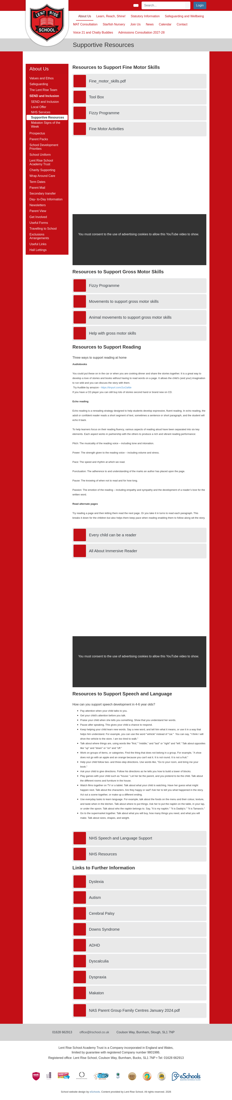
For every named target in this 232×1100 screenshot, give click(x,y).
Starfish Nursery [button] (114, 24)
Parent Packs (39, 139)
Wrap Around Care (42, 175)
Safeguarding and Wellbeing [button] (184, 16)
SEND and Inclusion (45, 101)
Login (200, 5)
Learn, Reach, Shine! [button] (110, 16)
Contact (182, 24)
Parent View (38, 211)
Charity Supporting (42, 170)
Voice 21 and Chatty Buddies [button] (93, 32)
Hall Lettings (38, 250)
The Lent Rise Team (43, 90)
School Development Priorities (44, 146)
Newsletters (38, 205)
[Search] (163, 5)
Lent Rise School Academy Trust (41, 162)
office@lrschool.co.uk (94, 1032)
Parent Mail (37, 187)
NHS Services (41, 112)
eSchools (95, 1091)
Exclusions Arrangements (39, 236)
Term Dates (38, 181)
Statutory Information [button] (145, 16)
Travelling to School (43, 228)
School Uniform (40, 154)
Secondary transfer (43, 193)
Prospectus (37, 133)
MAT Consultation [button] (85, 24)
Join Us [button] (135, 24)
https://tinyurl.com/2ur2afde (116, 387)
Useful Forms (39, 222)
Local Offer (38, 107)
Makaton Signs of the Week (45, 124)
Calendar (165, 24)
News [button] (150, 24)
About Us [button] (84, 16)
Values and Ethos (42, 78)
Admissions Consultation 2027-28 (141, 32)
